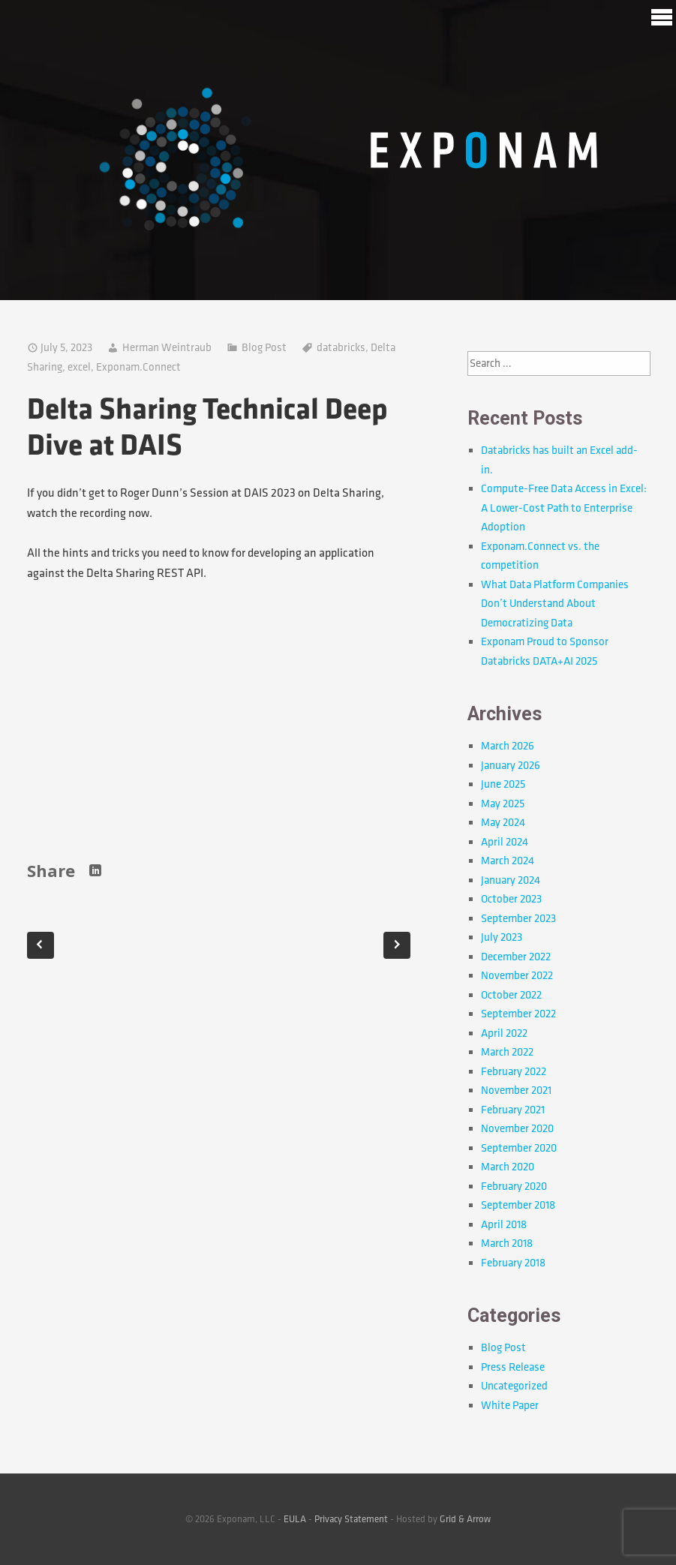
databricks (341, 348)
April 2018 (504, 1225)
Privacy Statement (351, 1519)
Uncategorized (514, 1386)
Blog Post (264, 348)
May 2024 (503, 823)
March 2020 (507, 1167)
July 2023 (501, 937)
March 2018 (507, 1243)
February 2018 (513, 1263)
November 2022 (517, 976)
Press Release (513, 1367)
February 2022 (513, 1072)
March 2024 (507, 861)
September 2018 (518, 1205)
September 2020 (519, 1148)
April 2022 (504, 1033)
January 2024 (510, 880)
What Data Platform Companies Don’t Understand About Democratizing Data (555, 604)
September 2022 (518, 1014)
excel (79, 367)
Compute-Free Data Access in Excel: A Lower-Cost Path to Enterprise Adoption (564, 508)
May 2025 (502, 804)
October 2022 (511, 995)
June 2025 (503, 784)
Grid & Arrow (465, 1519)
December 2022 (516, 957)
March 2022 (507, 1052)
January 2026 (510, 765)
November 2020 (517, 1129)
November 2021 (516, 1090)
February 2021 (513, 1110)
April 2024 (504, 842)
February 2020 (514, 1186)
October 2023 (511, 899)
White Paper (510, 1405)
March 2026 (507, 746)
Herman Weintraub (167, 348)
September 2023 (518, 919)
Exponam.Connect (138, 367)
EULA (295, 1519)
